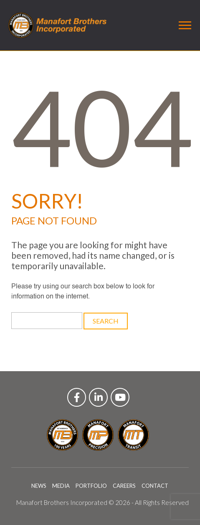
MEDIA (61, 485)
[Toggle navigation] (185, 25)
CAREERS (124, 485)
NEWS (38, 485)
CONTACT (155, 485)
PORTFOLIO (91, 485)
